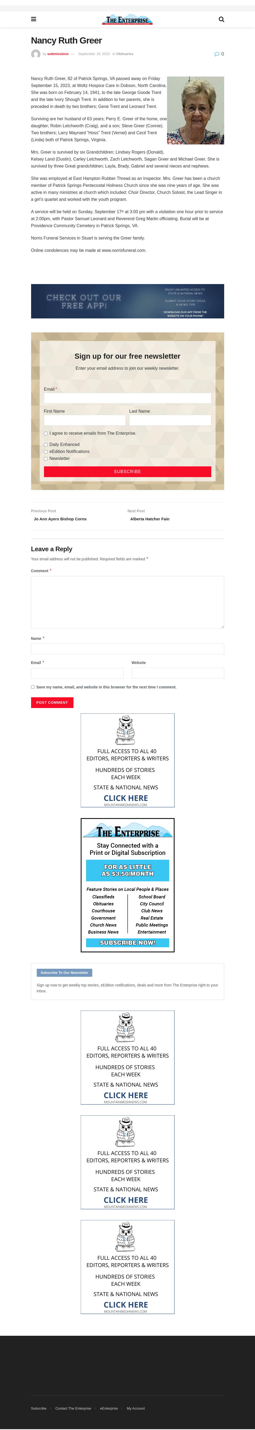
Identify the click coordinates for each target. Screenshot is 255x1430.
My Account (136, 1409)
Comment (41, 572)
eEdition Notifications (70, 451)
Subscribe (39, 1409)
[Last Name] (170, 420)
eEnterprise (109, 1409)
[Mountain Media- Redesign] (128, 761)
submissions (57, 54)
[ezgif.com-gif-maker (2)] (127, 301)
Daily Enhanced (65, 444)
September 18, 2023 (94, 54)
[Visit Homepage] (127, 19)
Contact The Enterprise (73, 1409)
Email (49, 389)
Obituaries (124, 54)
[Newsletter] (45, 458)
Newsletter (60, 458)
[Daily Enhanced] (45, 445)
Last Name (139, 411)
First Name (54, 411)
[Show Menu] (33, 19)
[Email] (127, 398)
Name (38, 639)
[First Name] (85, 420)
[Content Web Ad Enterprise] (128, 886)
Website (139, 663)
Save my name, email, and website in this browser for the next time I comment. (106, 688)
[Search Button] (221, 19)
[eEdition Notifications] (45, 451)
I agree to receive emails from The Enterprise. (93, 433)
